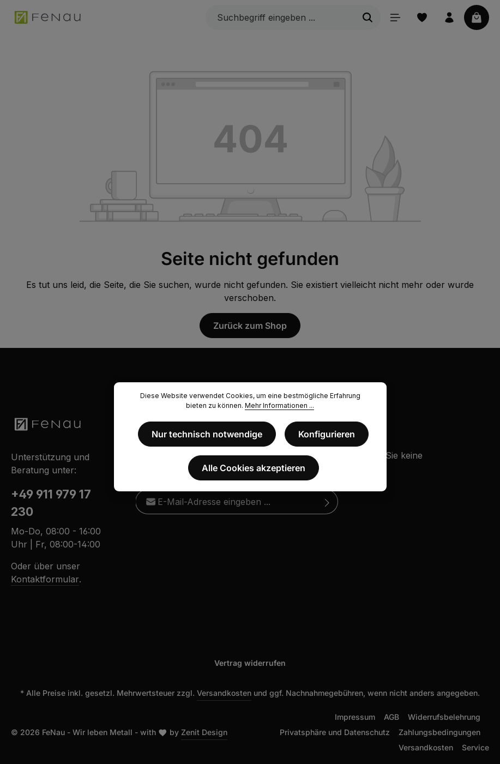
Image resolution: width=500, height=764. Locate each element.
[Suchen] (367, 17)
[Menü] (394, 17)
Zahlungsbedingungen (439, 732)
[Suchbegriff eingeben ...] (280, 17)
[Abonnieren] (327, 501)
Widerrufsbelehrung (444, 716)
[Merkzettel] (422, 17)
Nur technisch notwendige (207, 434)
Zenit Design (204, 732)
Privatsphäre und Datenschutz (335, 732)
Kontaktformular (45, 579)
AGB (391, 716)
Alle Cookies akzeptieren (253, 467)
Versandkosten (224, 692)
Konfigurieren (326, 434)
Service (475, 747)
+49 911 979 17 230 (51, 503)
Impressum (355, 716)
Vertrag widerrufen (250, 662)
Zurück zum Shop (250, 325)
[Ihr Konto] (449, 17)
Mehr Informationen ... (279, 405)
